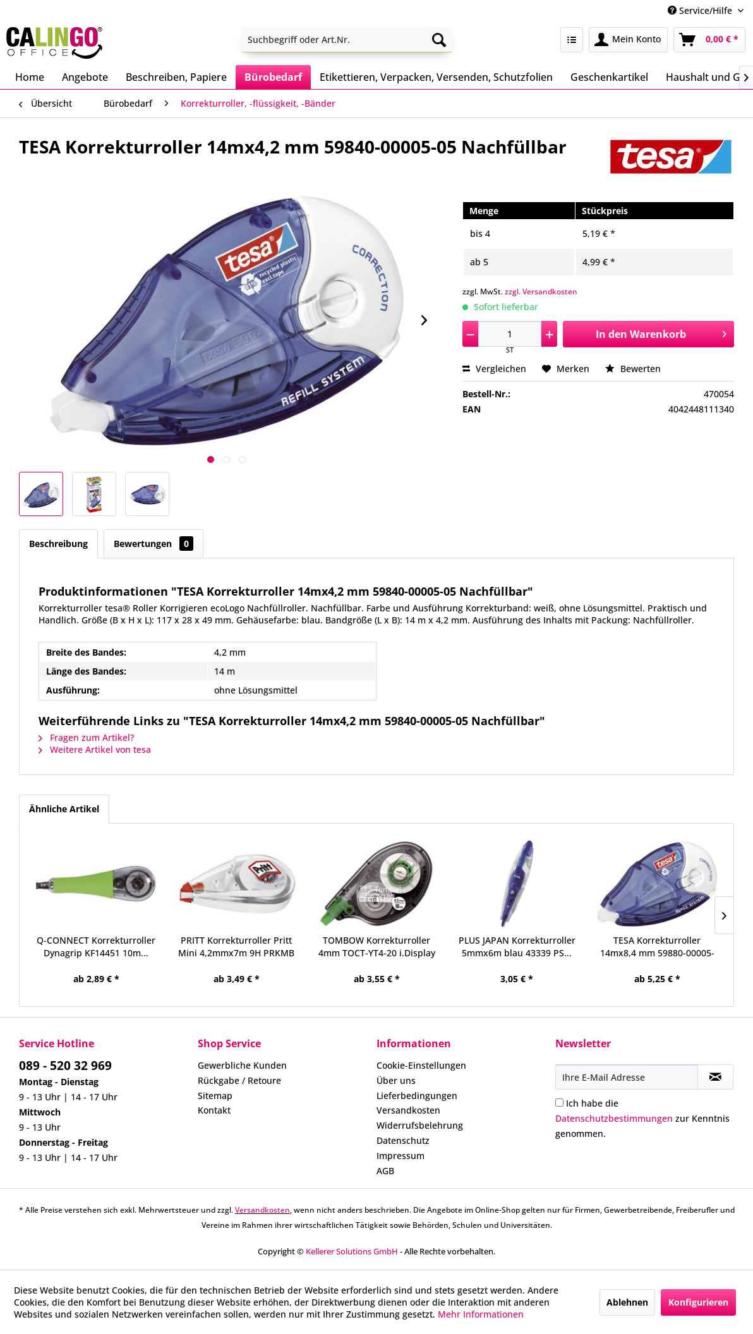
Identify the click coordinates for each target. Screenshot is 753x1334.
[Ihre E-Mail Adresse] (626, 1077)
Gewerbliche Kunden (242, 1065)
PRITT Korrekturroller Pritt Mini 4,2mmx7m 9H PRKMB (236, 946)
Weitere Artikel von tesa (95, 749)
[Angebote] (85, 77)
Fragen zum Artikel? (86, 737)
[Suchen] (439, 39)
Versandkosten (408, 1110)
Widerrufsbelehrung (419, 1125)
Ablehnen (627, 1302)
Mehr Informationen (481, 1314)
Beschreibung (58, 544)
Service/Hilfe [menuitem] (701, 10)
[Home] (29, 77)
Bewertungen (153, 543)
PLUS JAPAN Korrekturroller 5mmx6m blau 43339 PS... (517, 946)
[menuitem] (347, 39)
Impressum (400, 1156)
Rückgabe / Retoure (239, 1080)
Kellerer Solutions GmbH (352, 1251)
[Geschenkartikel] (609, 77)
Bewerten (633, 369)
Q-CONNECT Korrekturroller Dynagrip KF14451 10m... (96, 946)
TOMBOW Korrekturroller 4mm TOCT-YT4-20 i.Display (376, 946)
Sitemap (215, 1096)
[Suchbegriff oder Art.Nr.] (347, 39)
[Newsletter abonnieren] (715, 1077)
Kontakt (214, 1110)
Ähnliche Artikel (64, 809)
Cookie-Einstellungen (421, 1065)
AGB (385, 1171)
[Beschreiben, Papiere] (176, 77)
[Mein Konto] (628, 39)
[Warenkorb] (709, 39)
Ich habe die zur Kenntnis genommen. (642, 1118)
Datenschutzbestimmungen (614, 1118)
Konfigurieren (698, 1302)
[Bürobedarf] (273, 77)
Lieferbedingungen (416, 1096)
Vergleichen (494, 369)
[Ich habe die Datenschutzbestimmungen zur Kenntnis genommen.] (559, 1102)
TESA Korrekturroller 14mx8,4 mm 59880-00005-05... (657, 946)
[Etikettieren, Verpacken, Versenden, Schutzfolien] (436, 77)
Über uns (396, 1080)
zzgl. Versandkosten (541, 291)
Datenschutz (403, 1140)
